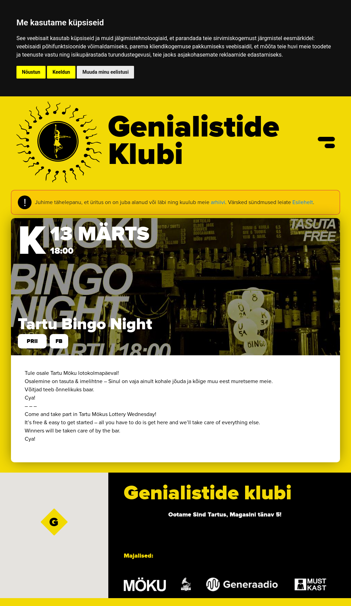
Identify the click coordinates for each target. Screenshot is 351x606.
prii (32, 341)
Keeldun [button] (61, 72)
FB (59, 341)
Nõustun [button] (31, 72)
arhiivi (218, 202)
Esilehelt (302, 202)
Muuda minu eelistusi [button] (105, 72)
